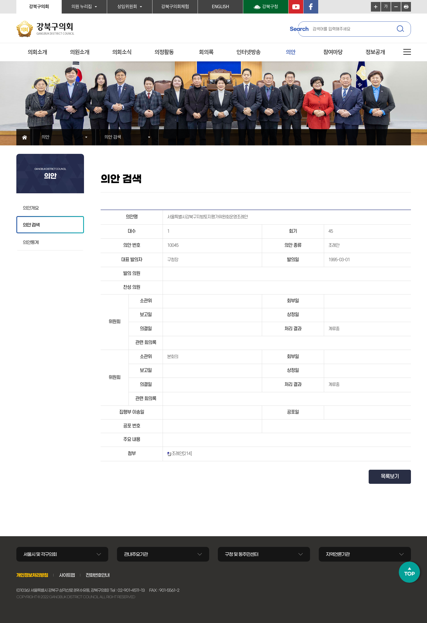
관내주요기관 (136, 554)
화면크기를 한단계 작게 (396, 7)
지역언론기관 (337, 554)
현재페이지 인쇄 (406, 7)
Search (299, 29)
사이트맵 (67, 575)
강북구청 (270, 6)
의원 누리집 (81, 6)
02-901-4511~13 (131, 590)
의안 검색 (112, 137)
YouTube (296, 7)
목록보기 (390, 477)
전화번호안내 (97, 575)
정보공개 (375, 52)
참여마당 (332, 52)
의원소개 (79, 52)
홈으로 (24, 137)
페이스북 (311, 7)
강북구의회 (39, 6)
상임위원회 (127, 6)
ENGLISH (220, 6)
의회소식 (121, 52)
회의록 (206, 52)
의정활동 (164, 52)
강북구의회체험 (175, 6)
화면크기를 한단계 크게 (375, 7)
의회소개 (37, 52)
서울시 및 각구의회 (40, 554)
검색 (401, 29)
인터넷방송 (248, 52)
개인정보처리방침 (32, 575)
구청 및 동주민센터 (241, 554)
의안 (290, 52)
